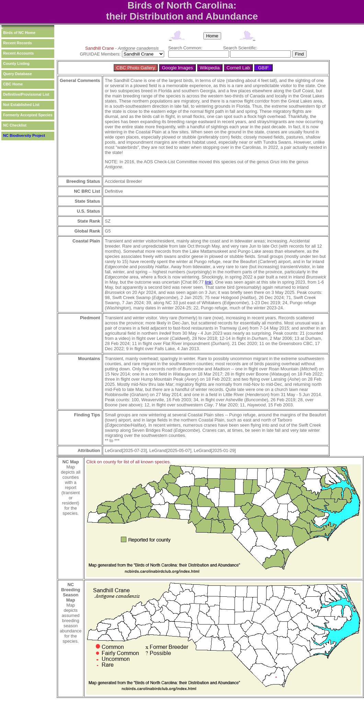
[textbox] (198, 54)
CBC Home (13, 84)
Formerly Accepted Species (28, 115)
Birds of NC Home (19, 33)
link (208, 282)
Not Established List (21, 105)
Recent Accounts (18, 53)
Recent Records (17, 43)
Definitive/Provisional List (26, 94)
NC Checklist (14, 125)
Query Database (17, 74)
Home (212, 35)
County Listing (16, 63)
